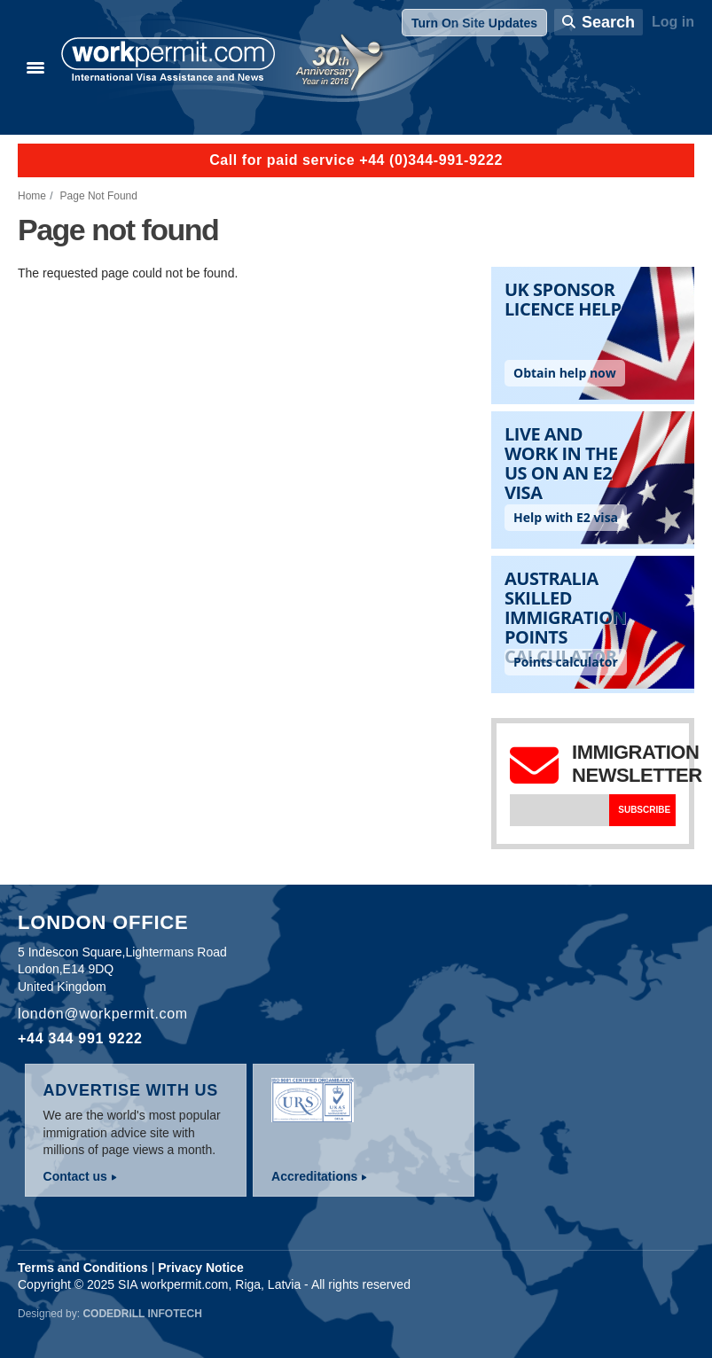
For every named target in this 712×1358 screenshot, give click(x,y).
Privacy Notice (201, 1267)
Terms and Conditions (83, 1267)
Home (32, 196)
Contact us (75, 1176)
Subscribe (644, 810)
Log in (673, 21)
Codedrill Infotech (141, 1313)
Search (608, 22)
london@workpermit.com (103, 1013)
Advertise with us (131, 1090)
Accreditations (314, 1176)
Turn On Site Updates (474, 23)
